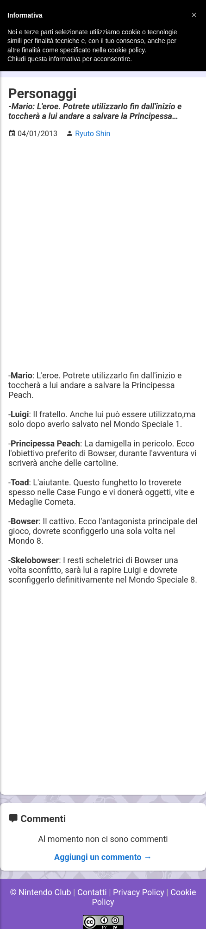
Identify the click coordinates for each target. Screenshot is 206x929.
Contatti (92, 892)
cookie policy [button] (126, 50)
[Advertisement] (103, 249)
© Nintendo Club (40, 892)
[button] (194, 14)
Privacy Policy (138, 892)
